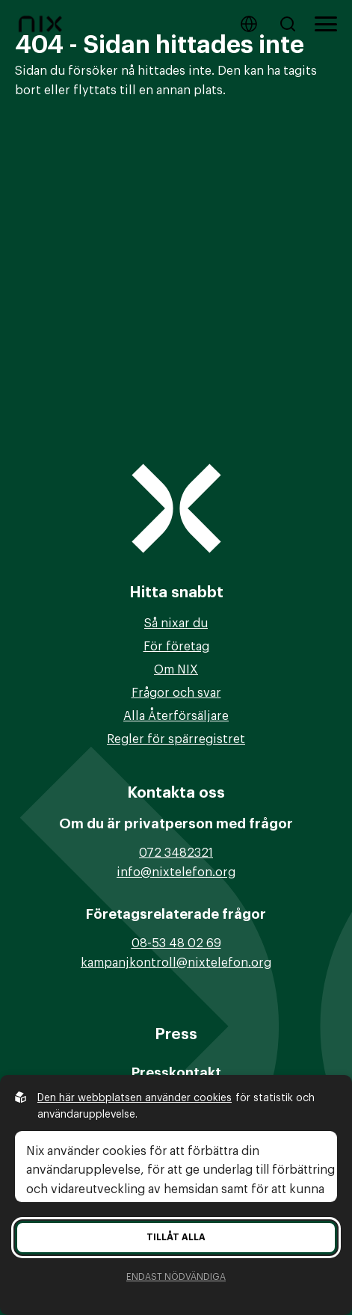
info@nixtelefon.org (176, 872)
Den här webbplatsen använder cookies (134, 1098)
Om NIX (176, 670)
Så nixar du (176, 623)
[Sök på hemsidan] (291, 24)
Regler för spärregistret (176, 739)
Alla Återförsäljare (176, 716)
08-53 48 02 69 (176, 943)
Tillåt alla (176, 1237)
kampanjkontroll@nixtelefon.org (176, 963)
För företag (176, 647)
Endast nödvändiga (176, 1276)
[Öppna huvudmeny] (326, 23)
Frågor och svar (176, 693)
